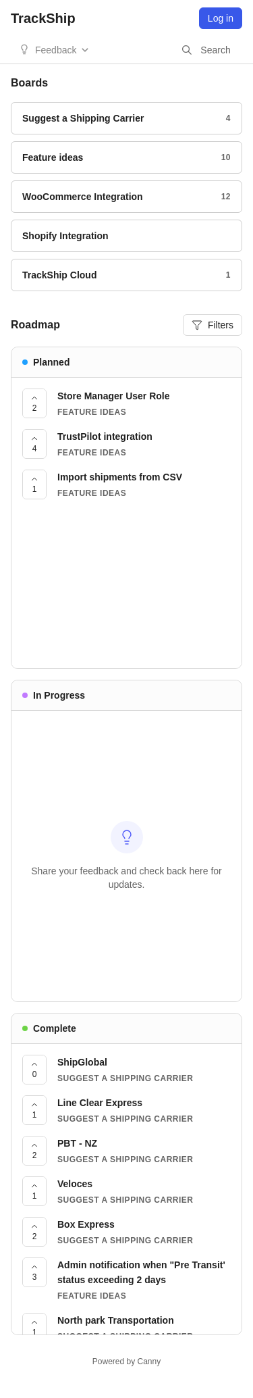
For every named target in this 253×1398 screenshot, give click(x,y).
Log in (220, 18)
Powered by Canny (126, 1361)
